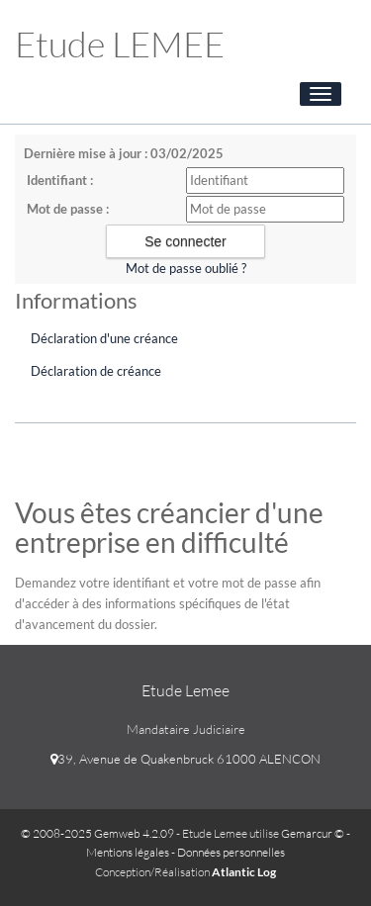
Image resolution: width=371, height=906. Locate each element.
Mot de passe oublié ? (186, 268)
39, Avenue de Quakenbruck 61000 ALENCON (185, 759)
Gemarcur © (312, 833)
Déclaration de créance (96, 371)
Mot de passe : (68, 209)
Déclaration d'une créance (104, 338)
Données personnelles (231, 852)
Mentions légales (127, 852)
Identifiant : (60, 180)
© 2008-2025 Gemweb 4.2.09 (97, 833)
